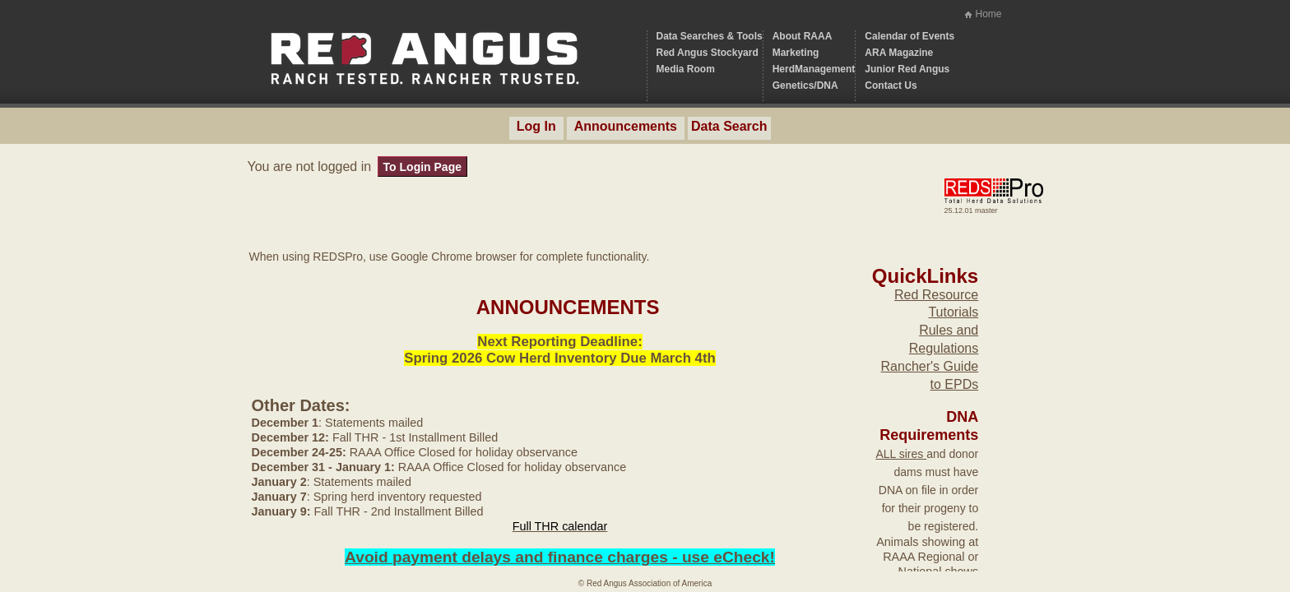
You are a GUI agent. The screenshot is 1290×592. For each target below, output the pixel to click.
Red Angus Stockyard (708, 52)
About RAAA (803, 36)
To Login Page (422, 166)
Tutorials (953, 312)
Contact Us (890, 85)
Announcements (625, 126)
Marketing (796, 52)
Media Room (686, 69)
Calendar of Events (909, 36)
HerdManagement (814, 69)
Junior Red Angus (907, 69)
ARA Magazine (899, 52)
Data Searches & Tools (710, 36)
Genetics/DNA (805, 85)
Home (988, 14)
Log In (536, 126)
